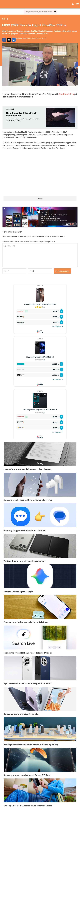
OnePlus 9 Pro (66, 94)
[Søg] (55, 12)
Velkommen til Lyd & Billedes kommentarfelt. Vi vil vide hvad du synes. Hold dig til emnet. (28, 241)
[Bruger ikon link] (73, 4)
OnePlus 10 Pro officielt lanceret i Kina (21, 114)
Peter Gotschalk (24, 38)
